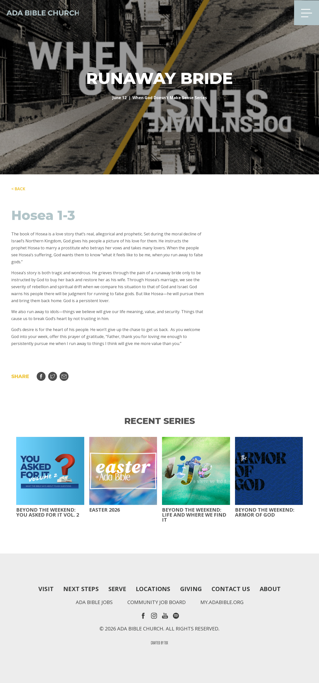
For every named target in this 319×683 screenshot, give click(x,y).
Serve (117, 589)
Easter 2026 (104, 509)
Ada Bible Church (40, 12)
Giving (191, 589)
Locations (153, 589)
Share (41, 376)
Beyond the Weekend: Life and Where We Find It (194, 514)
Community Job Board (156, 602)
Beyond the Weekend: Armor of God (264, 512)
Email (64, 376)
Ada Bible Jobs (93, 602)
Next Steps (80, 589)
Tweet (52, 376)
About (270, 589)
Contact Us (231, 589)
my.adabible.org (222, 602)
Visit (45, 589)
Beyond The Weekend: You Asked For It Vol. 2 (47, 512)
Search (282, 12)
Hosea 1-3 (43, 215)
